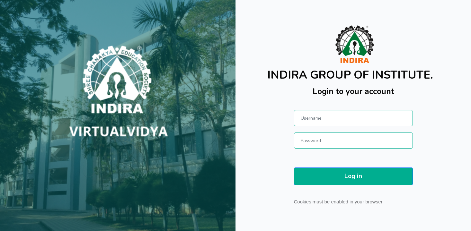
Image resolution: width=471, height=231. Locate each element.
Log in (353, 176)
